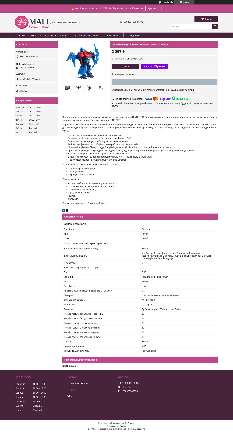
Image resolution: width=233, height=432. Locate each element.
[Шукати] (215, 26)
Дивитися (153, 8)
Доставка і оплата (55, 35)
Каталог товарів (27, 35)
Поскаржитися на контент (108, 429)
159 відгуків (167, 2)
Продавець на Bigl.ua (116, 426)
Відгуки (134, 35)
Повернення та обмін (85, 35)
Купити (125, 66)
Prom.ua (131, 423)
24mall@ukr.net (26, 64)
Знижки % (112, 35)
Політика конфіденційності (133, 429)
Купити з (154, 66)
